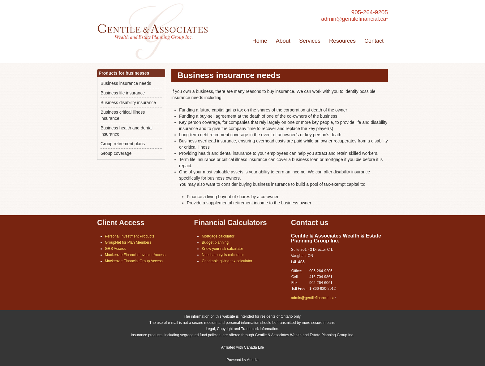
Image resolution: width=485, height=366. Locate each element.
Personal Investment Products (129, 236)
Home (259, 41)
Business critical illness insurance (123, 115)
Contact (374, 41)
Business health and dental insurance (126, 131)
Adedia (252, 360)
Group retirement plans (123, 143)
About (283, 41)
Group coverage (116, 153)
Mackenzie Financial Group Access (134, 261)
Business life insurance (123, 92)
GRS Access (115, 248)
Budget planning (215, 242)
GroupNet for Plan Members (128, 242)
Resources (342, 41)
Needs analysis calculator (223, 255)
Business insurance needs (126, 83)
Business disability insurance (128, 102)
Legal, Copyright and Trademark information (242, 329)
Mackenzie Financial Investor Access (135, 255)
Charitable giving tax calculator (227, 261)
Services (309, 41)
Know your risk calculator (222, 248)
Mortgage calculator (218, 236)
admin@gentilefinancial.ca (353, 19)
